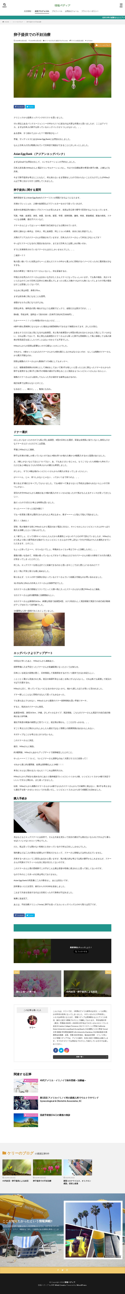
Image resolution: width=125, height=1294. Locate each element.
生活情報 (27, 11)
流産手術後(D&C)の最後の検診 (55, 1115)
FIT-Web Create (59, 1285)
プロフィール (57, 11)
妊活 (81, 41)
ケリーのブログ (18, 22)
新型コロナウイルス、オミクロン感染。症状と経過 (77, 1182)
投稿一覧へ (80, 1057)
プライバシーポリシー (90, 11)
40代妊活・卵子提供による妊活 (16, 1181)
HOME (7, 22)
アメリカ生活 (75, 41)
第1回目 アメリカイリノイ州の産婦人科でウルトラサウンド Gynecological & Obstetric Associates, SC (69, 1099)
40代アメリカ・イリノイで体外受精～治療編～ (63, 1080)
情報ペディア (70, 1282)
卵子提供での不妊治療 (34, 22)
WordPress (82, 1285)
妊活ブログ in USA (42, 11)
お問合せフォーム (72, 11)
